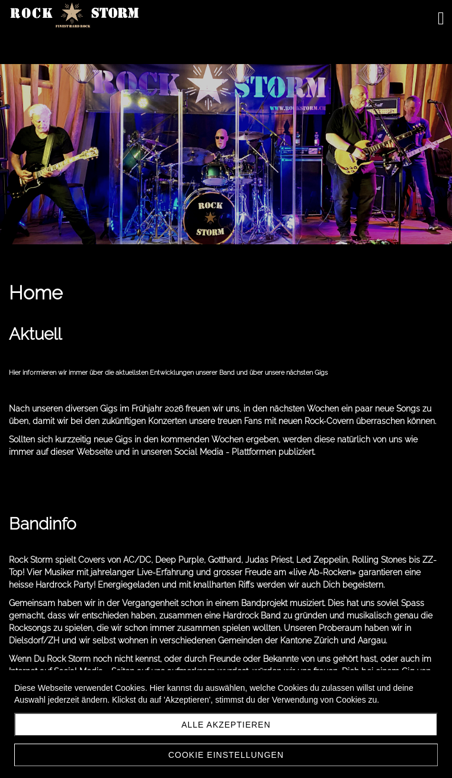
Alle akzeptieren (226, 724)
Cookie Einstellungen (226, 755)
